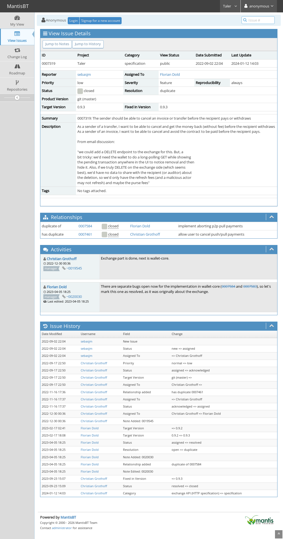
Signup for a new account (100, 20)
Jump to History (88, 43)
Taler (230, 6)
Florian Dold (170, 74)
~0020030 (74, 296)
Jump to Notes (57, 43)
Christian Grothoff (145, 234)
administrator (62, 528)
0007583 (250, 286)
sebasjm (84, 74)
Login (73, 20)
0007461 (85, 234)
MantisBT (68, 517)
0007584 (85, 225)
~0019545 (74, 268)
